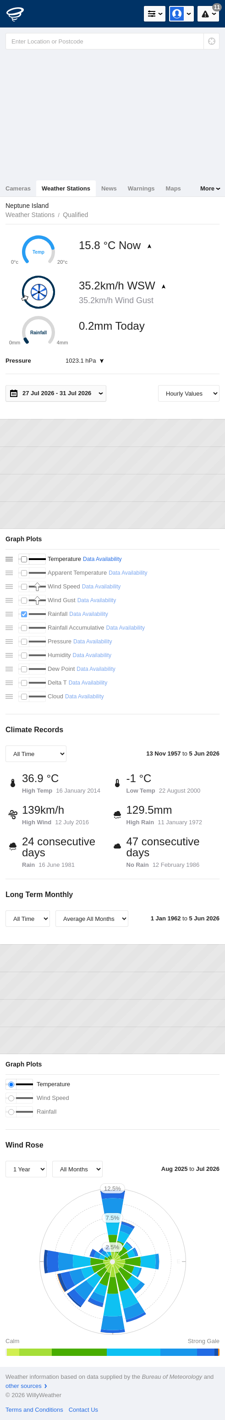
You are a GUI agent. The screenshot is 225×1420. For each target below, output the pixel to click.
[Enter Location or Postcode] (112, 41)
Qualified (75, 214)
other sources (23, 1385)
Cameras (18, 188)
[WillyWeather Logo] (20, 13)
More (207, 188)
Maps (173, 188)
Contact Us (83, 1409)
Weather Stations (66, 188)
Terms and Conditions (34, 1409)
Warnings (141, 188)
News (109, 188)
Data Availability (102, 559)
